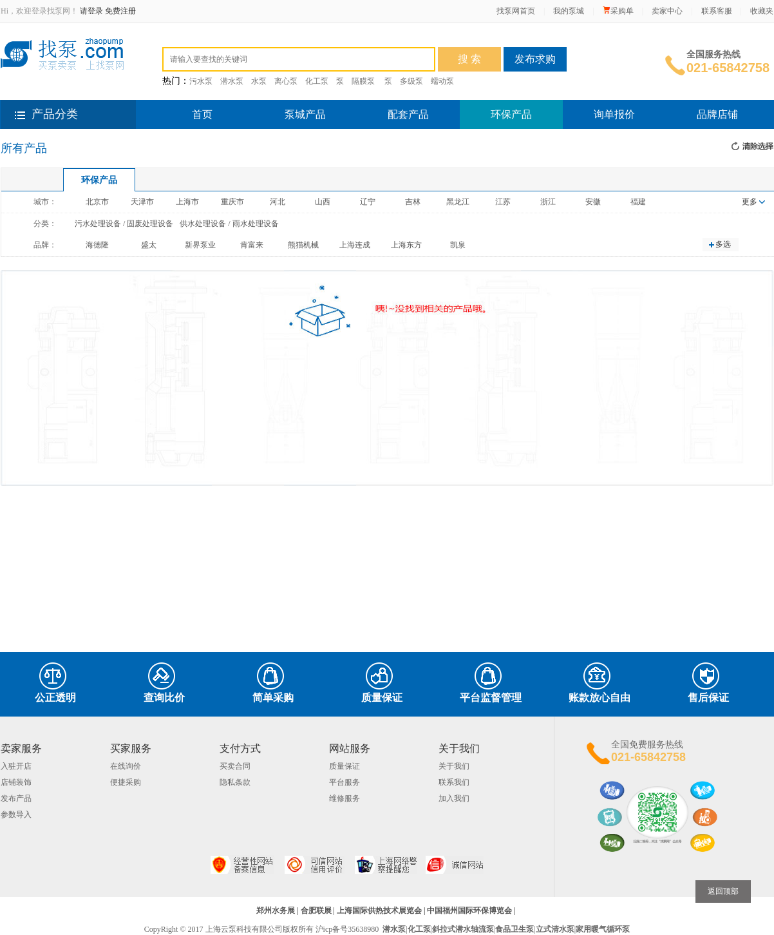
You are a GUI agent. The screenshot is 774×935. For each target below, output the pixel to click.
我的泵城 (568, 10)
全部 (171, 39)
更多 (753, 201)
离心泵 (285, 81)
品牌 (322, 39)
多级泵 (411, 81)
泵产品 (205, 39)
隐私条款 (235, 782)
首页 (202, 114)
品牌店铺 (717, 114)
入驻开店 (16, 766)
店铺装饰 (16, 782)
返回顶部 (723, 891)
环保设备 (285, 39)
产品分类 (55, 114)
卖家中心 (667, 10)
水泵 (259, 81)
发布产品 (16, 798)
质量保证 (344, 766)
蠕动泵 (442, 81)
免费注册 (120, 10)
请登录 (91, 10)
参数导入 (16, 814)
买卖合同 (235, 766)
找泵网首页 (515, 10)
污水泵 (200, 81)
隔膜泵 (363, 81)
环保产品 (511, 114)
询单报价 (614, 114)
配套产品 (408, 114)
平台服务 (344, 782)
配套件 (243, 39)
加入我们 (454, 798)
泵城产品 (305, 114)
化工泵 (316, 81)
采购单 (618, 10)
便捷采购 (125, 782)
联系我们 (454, 782)
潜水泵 (231, 81)
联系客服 (716, 10)
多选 (723, 244)
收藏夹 (761, 10)
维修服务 (344, 798)
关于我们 (454, 766)
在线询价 (125, 766)
